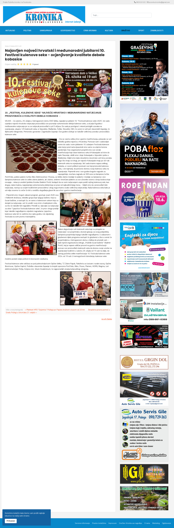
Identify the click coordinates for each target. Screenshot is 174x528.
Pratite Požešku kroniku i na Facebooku (17, 2)
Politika (27, 30)
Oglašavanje (166, 523)
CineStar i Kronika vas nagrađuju (130, 523)
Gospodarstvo (68, 30)
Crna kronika (90, 30)
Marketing (156, 523)
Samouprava (46, 30)
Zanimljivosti (156, 30)
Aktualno (10, 30)
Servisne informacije (82, 523)
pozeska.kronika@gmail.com (159, 2)
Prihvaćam (11, 521)
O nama (147, 523)
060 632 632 (141, 2)
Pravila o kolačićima (99, 523)
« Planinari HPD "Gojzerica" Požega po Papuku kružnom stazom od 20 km (55, 309)
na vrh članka (107, 318)
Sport (141, 30)
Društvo (125, 30)
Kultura (109, 30)
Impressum (113, 523)
